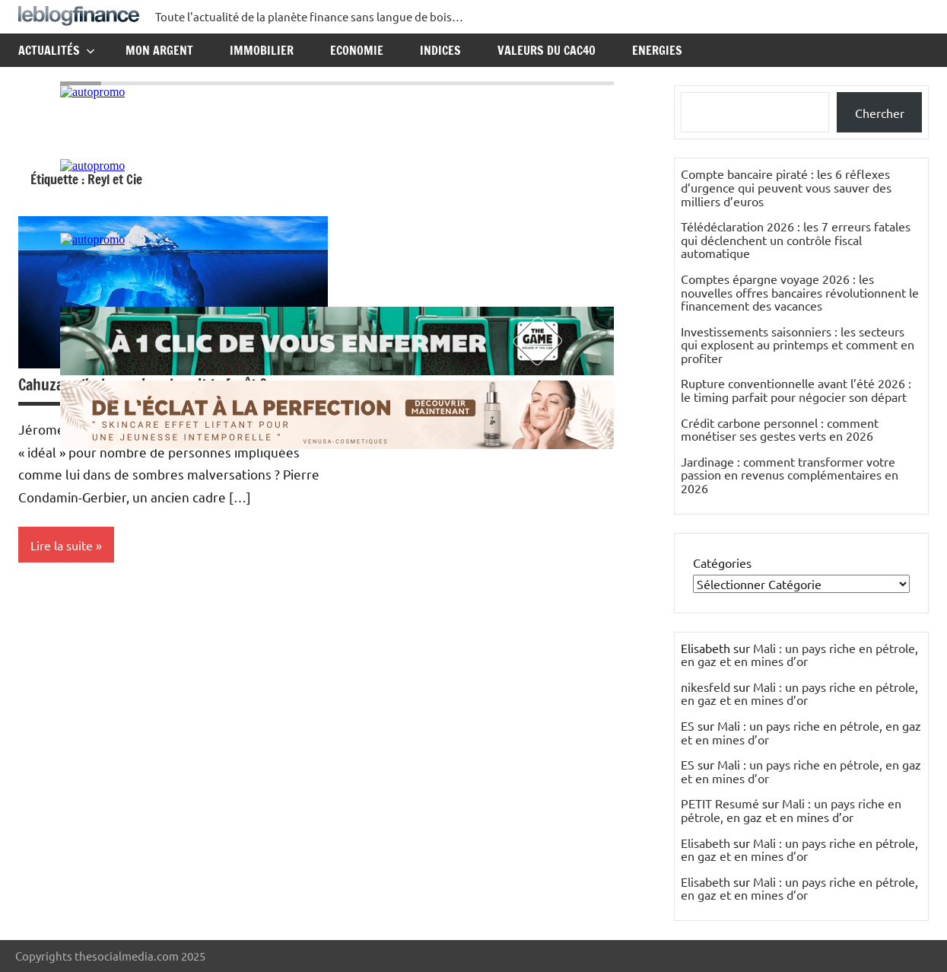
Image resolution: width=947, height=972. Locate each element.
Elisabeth (705, 842)
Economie (356, 50)
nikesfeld (705, 686)
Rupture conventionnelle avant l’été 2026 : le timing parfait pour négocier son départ (796, 389)
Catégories (722, 562)
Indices (440, 50)
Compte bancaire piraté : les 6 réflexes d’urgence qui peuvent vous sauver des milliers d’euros (786, 187)
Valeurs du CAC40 (546, 50)
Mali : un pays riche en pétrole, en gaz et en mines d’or (799, 654)
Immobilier (262, 50)
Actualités (56, 50)
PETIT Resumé (720, 803)
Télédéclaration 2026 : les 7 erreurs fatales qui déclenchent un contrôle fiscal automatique (795, 239)
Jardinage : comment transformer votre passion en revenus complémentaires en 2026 (789, 475)
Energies (657, 50)
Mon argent (159, 50)
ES (687, 725)
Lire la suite (61, 545)
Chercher (879, 112)
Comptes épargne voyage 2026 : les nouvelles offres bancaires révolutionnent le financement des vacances (800, 292)
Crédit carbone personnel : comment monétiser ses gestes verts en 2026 (780, 429)
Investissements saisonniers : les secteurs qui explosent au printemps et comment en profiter (797, 344)
